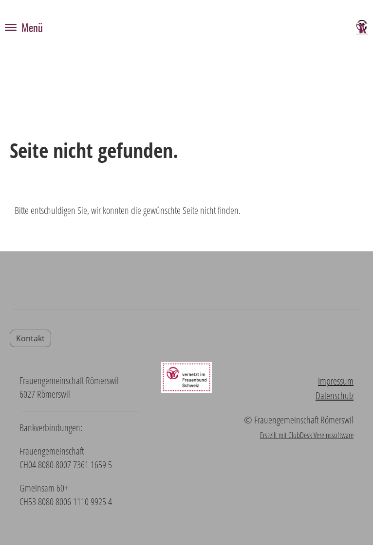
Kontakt (30, 338)
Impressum (336, 380)
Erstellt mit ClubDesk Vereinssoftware (307, 435)
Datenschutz (335, 395)
